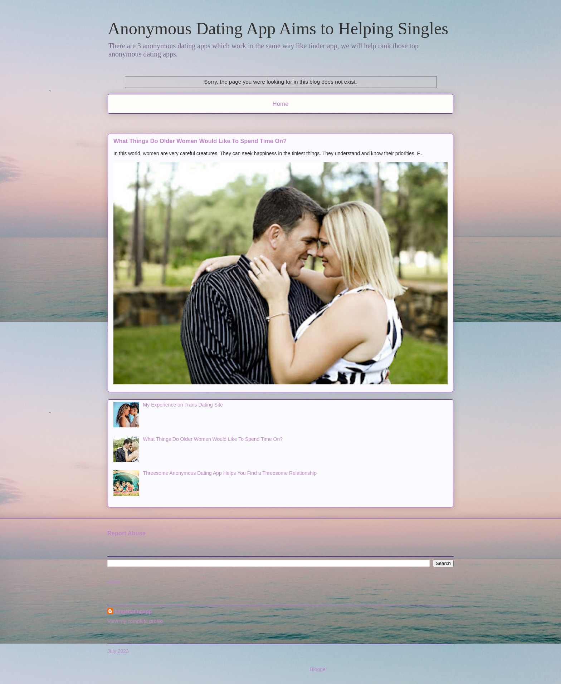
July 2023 (118, 651)
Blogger (318, 669)
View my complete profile (135, 621)
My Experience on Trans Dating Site (183, 405)
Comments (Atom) (295, 123)
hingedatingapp (133, 611)
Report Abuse (126, 533)
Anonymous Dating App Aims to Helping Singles (278, 28)
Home (281, 103)
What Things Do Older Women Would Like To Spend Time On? (200, 141)
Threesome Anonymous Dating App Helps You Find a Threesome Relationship (230, 473)
